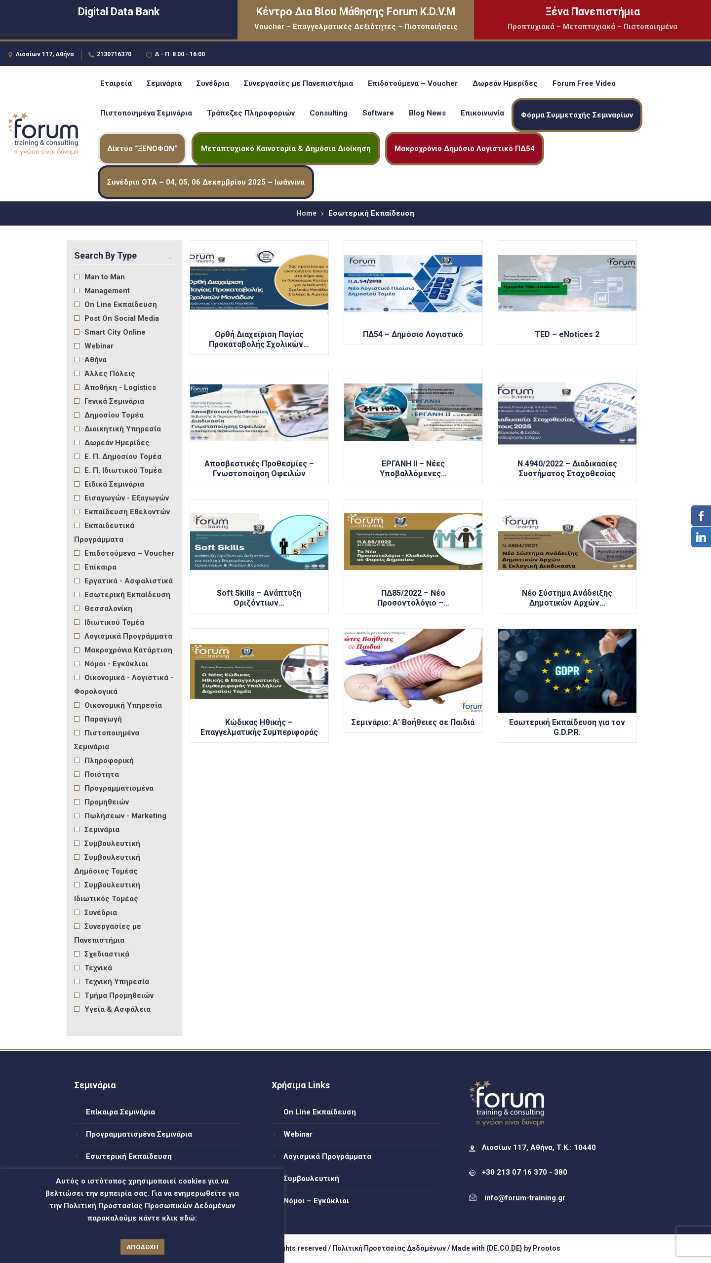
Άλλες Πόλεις (104, 373)
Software (378, 113)
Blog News (427, 113)
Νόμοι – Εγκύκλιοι (316, 1200)
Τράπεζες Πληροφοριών (251, 113)
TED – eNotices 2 (567, 334)
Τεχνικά (93, 967)
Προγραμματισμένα (114, 788)
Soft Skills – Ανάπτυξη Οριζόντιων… (259, 598)
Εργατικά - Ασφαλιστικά (123, 580)
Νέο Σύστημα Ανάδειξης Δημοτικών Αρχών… (567, 598)
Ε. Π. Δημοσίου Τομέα (117, 456)
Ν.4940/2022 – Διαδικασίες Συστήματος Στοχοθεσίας (567, 468)
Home (306, 213)
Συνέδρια (213, 83)
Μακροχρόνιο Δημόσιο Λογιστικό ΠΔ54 (465, 148)
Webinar (94, 346)
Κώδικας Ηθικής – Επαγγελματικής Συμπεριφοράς (259, 727)
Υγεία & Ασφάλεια (112, 1009)
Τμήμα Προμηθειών (114, 995)
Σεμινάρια (164, 83)
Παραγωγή (98, 719)
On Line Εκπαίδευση (115, 304)
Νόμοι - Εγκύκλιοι (111, 663)
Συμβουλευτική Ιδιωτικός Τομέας (107, 891)
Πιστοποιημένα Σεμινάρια (146, 113)
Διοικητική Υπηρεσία (117, 428)
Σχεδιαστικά (101, 954)
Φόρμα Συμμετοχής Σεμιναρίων (577, 115)
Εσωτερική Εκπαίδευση (122, 594)
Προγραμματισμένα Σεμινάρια (139, 1134)
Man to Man (99, 276)
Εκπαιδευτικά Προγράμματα (104, 532)
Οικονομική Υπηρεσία (118, 705)
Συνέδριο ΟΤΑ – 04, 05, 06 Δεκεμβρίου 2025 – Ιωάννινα (206, 182)
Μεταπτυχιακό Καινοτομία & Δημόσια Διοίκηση (286, 148)
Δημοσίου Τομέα (109, 415)
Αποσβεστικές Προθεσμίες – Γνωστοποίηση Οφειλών (259, 468)
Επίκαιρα (95, 567)
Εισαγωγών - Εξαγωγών (121, 498)
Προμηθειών (101, 802)
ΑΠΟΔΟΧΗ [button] (142, 1247)
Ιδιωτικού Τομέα (109, 622)
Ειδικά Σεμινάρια (109, 484)
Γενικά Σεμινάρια (109, 401)
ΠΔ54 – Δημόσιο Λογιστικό (413, 334)
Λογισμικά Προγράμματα (123, 636)
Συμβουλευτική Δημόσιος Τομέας (107, 864)
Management (102, 290)
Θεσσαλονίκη (103, 608)
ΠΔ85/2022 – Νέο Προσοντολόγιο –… (413, 598)
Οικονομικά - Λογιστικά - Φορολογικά (123, 684)
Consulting (329, 113)
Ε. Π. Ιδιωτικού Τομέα (118, 470)
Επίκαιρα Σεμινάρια (120, 1112)
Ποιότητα (96, 774)
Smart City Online (110, 332)
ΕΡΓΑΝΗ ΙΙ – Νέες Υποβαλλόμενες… (413, 468)
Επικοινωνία (482, 113)
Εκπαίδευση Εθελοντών (122, 511)
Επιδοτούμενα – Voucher (413, 83)
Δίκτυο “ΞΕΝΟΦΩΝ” (142, 148)
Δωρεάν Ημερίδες (505, 83)
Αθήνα (90, 359)
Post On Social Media (116, 318)
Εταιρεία (116, 83)
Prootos (546, 1248)
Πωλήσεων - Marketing (120, 815)
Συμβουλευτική (107, 843)
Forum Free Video (584, 83)
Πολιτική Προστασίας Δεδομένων (389, 1248)
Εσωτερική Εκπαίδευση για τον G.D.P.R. (567, 727)
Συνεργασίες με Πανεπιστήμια (298, 83)
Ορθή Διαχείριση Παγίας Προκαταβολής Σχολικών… (259, 339)
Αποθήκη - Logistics (115, 387)
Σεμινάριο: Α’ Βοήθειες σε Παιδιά (413, 722)
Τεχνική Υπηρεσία (111, 981)
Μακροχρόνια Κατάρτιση (123, 650)
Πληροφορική (104, 760)
